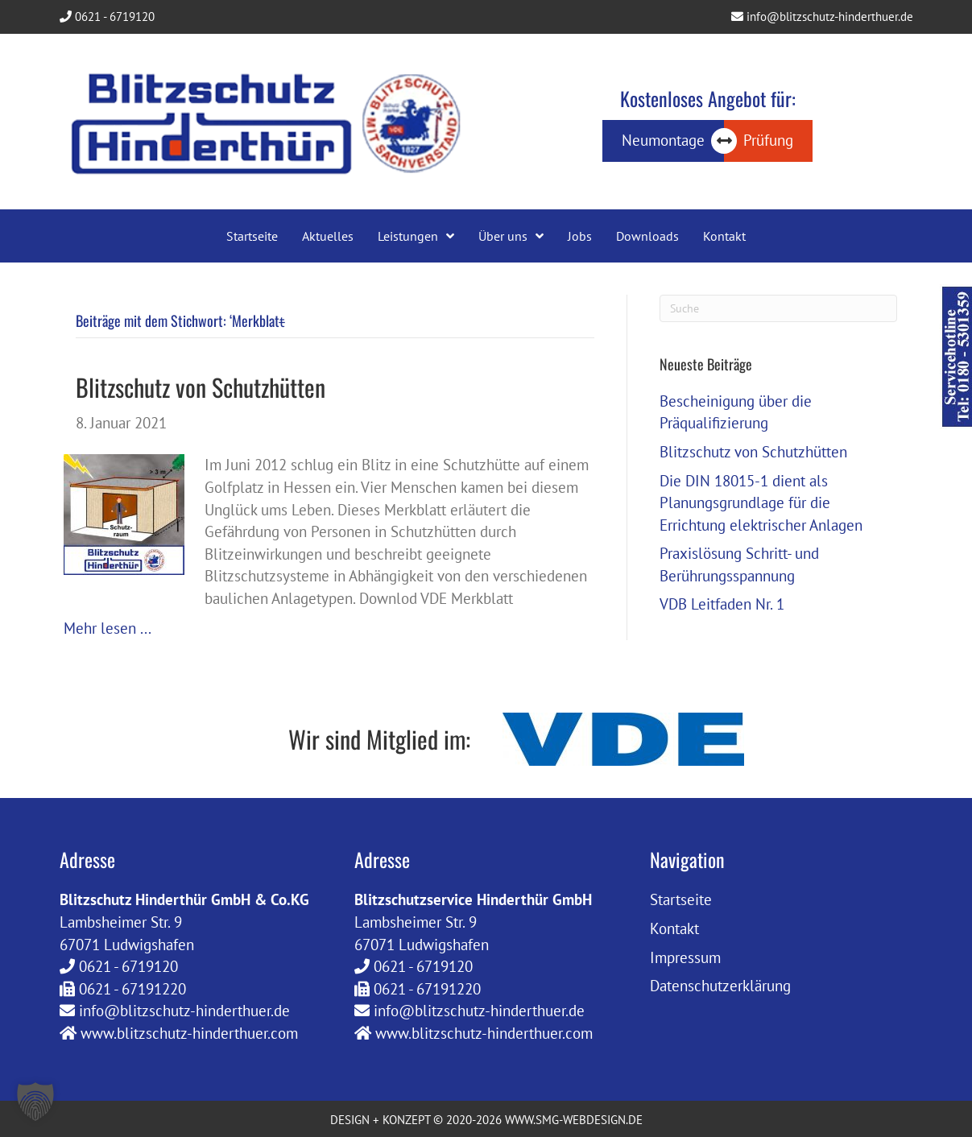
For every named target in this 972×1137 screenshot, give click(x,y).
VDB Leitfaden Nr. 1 (722, 604)
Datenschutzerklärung (720, 985)
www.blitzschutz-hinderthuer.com (189, 1033)
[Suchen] (778, 308)
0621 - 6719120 (107, 16)
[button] (35, 1101)
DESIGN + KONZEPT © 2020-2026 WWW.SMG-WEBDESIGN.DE (486, 1119)
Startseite (681, 899)
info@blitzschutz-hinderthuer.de (822, 16)
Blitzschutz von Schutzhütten (200, 387)
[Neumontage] (663, 141)
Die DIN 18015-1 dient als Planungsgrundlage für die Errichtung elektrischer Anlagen (761, 503)
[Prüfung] (768, 141)
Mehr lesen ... (107, 628)
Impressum (685, 957)
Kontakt (674, 928)
